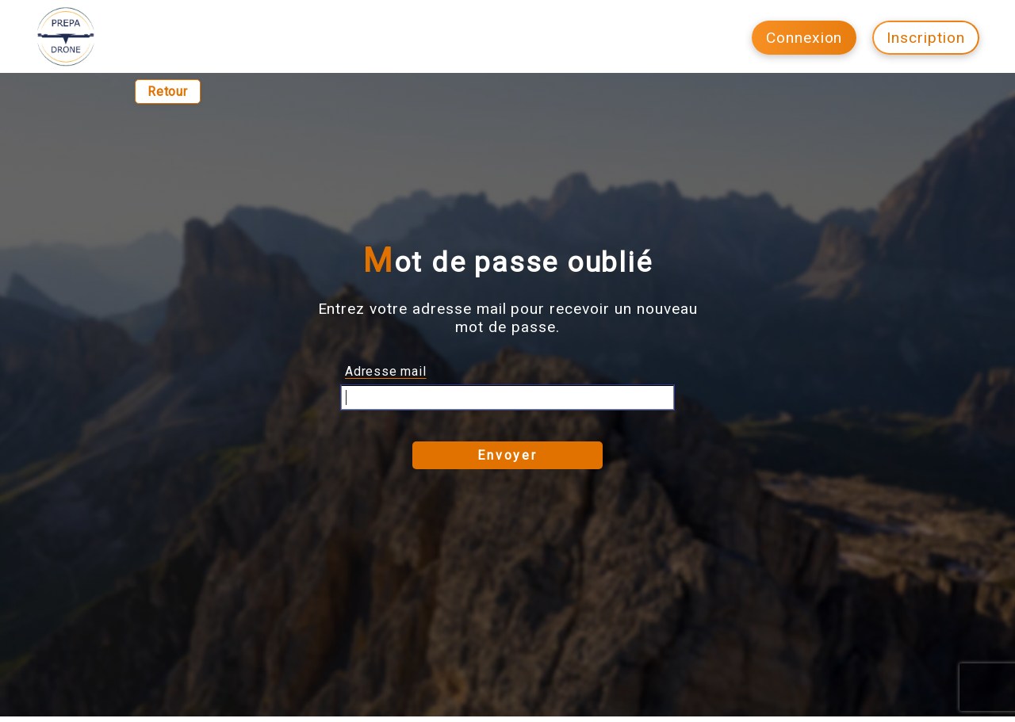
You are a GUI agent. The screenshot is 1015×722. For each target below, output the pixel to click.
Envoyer (507, 455)
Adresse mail (386, 371)
